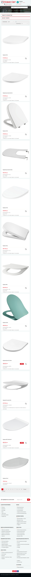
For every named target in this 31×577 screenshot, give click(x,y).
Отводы (18, 547)
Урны (18, 550)
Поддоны (18, 524)
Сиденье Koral (5, 478)
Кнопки (18, 542)
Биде (2, 511)
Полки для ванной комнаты (22, 551)
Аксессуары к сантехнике (17, 10)
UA (27, 5)
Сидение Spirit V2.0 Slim (7, 360)
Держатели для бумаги (21, 554)
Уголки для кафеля (5, 547)
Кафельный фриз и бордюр (6, 545)
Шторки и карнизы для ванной (7, 552)
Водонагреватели (20, 567)
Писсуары (3, 510)
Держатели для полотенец (21, 553)
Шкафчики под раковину (6, 531)
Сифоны (18, 545)
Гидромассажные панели (21, 521)
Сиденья (18, 560)
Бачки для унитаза (5, 514)
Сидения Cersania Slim (7, 400)
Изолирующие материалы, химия (23, 557)
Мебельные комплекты (6, 534)
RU (29, 5)
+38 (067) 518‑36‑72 (7, 5)
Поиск (13, 7)
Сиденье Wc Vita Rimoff (7, 439)
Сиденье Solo (5, 207)
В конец (3, 491)
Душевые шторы (20, 520)
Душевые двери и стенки (21, 518)
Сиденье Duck (5, 322)
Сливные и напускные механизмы (23, 544)
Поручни (18, 556)
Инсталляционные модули (22, 541)
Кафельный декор (5, 544)
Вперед (25, 489)
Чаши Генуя (4, 513)
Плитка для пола (5, 542)
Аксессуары (4, 554)
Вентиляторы (19, 562)
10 (21, 489)
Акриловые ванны (20, 507)
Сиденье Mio (5, 284)
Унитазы (3, 507)
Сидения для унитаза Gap (7, 169)
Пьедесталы (4, 516)
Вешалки (3, 555)
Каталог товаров (10, 10)
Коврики (3, 558)
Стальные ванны (20, 508)
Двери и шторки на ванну (21, 523)
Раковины (3, 508)
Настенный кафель (5, 541)
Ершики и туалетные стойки (7, 557)
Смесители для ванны (21, 531)
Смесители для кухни (21, 534)
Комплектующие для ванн (21, 513)
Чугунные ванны (20, 510)
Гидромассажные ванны (21, 511)
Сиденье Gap (5, 245)
